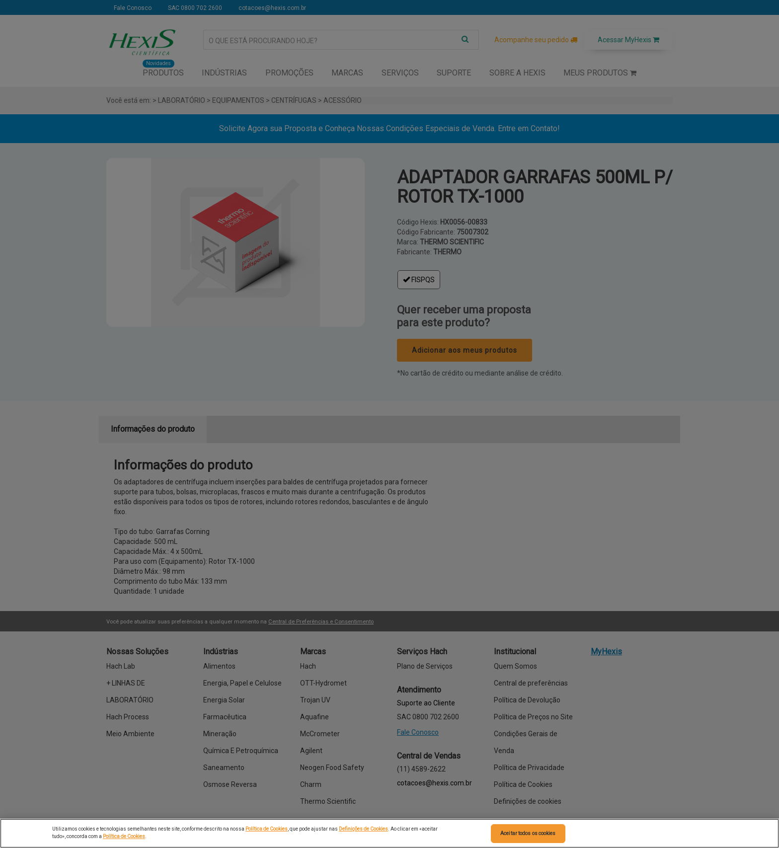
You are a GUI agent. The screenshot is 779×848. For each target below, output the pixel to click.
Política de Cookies (266, 829)
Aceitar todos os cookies (527, 833)
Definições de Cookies (363, 829)
